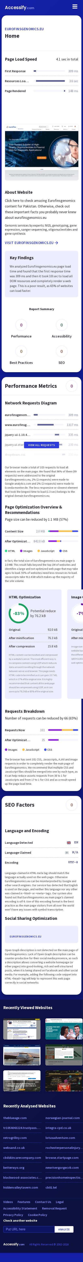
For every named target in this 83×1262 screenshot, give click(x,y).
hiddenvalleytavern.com (20, 1187)
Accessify (19, 7)
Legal (60, 1202)
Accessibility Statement (20, 1208)
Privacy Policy (13, 1215)
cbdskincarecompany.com (22, 1158)
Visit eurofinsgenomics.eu (32, 242)
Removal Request (54, 1208)
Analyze (64, 1229)
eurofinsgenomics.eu (24, 29)
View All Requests (41, 445)
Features (24, 1202)
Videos (8, 1202)
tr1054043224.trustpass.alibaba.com (22, 1128)
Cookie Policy (37, 1215)
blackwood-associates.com (22, 1177)
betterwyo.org (13, 1167)
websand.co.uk (14, 1148)
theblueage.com (15, 1118)
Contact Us (43, 1202)
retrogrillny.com (15, 1138)
